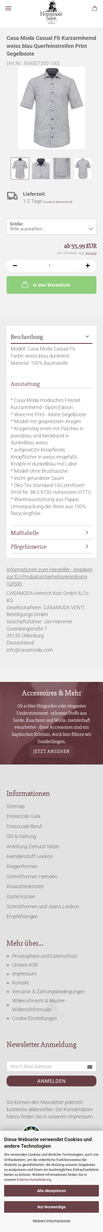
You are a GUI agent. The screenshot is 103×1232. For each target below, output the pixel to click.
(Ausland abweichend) (58, 202)
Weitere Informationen (52, 1221)
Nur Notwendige (51, 1207)
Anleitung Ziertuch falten (33, 846)
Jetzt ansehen (51, 751)
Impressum (24, 974)
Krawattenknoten (25, 886)
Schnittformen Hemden (32, 876)
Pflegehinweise (29, 547)
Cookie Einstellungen (34, 1018)
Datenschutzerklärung (34, 1179)
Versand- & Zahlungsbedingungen (48, 991)
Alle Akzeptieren (51, 1191)
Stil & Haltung (21, 836)
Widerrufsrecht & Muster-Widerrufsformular (39, 1005)
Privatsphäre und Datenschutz (44, 956)
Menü (8, 8)
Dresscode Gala (23, 816)
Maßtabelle (25, 533)
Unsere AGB (25, 965)
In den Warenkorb (45, 284)
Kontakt (20, 983)
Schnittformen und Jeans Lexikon (43, 906)
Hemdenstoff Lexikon (30, 856)
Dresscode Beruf (24, 826)
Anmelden (51, 1081)
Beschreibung (27, 337)
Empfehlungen (22, 916)
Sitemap (16, 806)
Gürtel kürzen (21, 896)
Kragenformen (22, 866)
